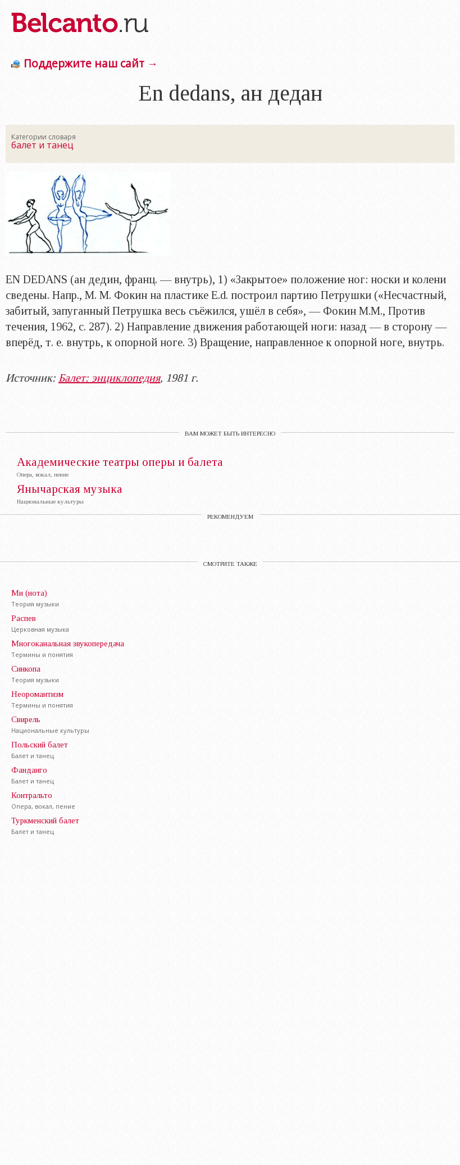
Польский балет (39, 744)
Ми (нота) (29, 592)
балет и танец (42, 145)
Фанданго (29, 769)
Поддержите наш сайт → (91, 63)
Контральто (31, 795)
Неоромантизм (37, 694)
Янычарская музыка (69, 489)
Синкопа (25, 668)
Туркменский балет (45, 820)
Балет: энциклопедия (109, 377)
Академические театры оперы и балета (120, 462)
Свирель (25, 719)
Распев (23, 618)
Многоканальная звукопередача (67, 643)
